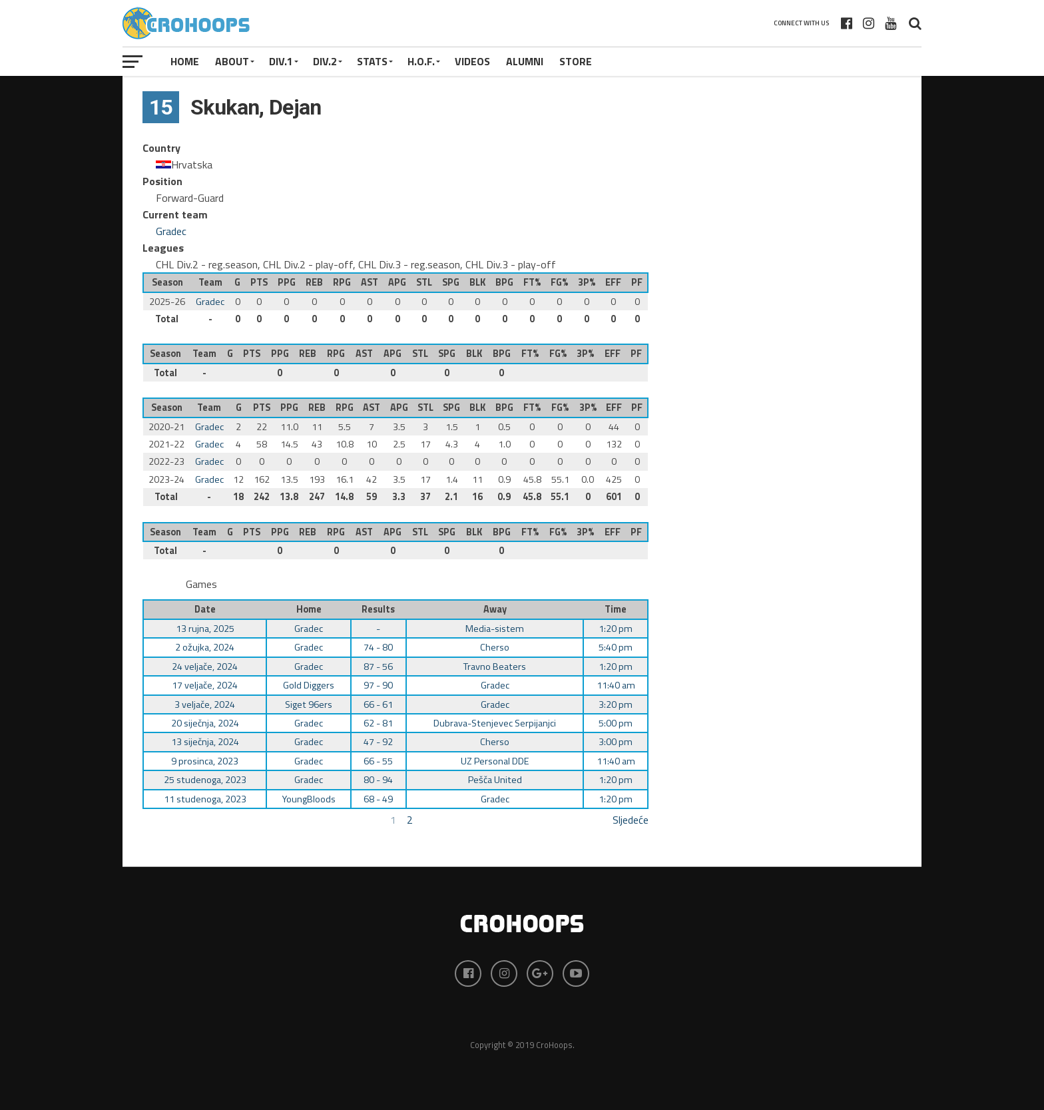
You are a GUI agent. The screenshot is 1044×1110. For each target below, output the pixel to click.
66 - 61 (378, 704)
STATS (372, 61)
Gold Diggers (308, 685)
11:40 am (616, 685)
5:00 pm (616, 723)
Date (205, 609)
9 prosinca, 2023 (204, 761)
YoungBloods (309, 799)
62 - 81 (378, 723)
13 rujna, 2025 (205, 628)
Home (184, 61)
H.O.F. (421, 61)
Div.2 (325, 61)
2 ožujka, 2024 (204, 647)
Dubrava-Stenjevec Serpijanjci (494, 723)
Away (495, 609)
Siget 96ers (308, 704)
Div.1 (281, 61)
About (232, 61)
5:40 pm (616, 647)
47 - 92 (378, 741)
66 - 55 (378, 761)
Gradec (171, 231)
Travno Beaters (494, 666)
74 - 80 (378, 647)
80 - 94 (378, 779)
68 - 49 (378, 799)
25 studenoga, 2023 (205, 779)
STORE (575, 61)
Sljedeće (631, 819)
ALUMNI (524, 61)
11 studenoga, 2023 (205, 799)
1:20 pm (616, 628)
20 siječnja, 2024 (205, 723)
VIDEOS (472, 61)
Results (378, 609)
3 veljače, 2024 (204, 704)
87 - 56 (378, 666)
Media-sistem (494, 628)
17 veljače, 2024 (205, 685)
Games (201, 584)
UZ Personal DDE (495, 761)
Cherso (494, 647)
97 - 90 (378, 685)
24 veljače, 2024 (205, 666)
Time (616, 609)
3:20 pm (616, 704)
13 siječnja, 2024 (205, 741)
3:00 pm (616, 741)
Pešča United (495, 779)
